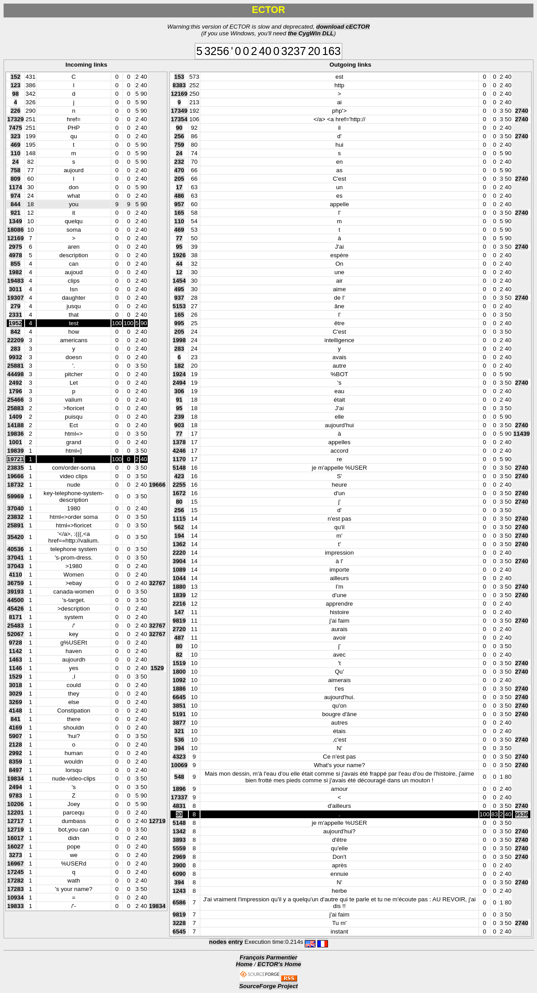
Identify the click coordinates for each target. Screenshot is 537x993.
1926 (179, 255)
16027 (15, 846)
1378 (179, 442)
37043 (15, 566)
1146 (15, 668)
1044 (179, 578)
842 (15, 331)
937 (179, 297)
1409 (15, 416)
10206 (15, 804)
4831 (179, 805)
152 (15, 76)
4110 (15, 574)
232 (179, 161)
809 (15, 178)
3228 (179, 923)
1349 (15, 221)
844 (15, 204)
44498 (15, 374)
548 (179, 776)
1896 (179, 788)
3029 (15, 693)
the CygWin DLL (311, 33)
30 (179, 814)
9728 (15, 642)
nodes (217, 941)
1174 (15, 187)
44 (179, 263)
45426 (15, 608)
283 (15, 348)
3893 (179, 839)
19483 (15, 280)
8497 (15, 770)
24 (15, 161)
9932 (15, 357)
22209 (15, 340)
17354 (179, 119)
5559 (179, 848)
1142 (15, 651)
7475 (15, 127)
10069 (179, 765)
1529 (157, 668)
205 (179, 178)
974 (15, 195)
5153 (179, 306)
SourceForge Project (268, 986)
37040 (15, 508)
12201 (15, 812)
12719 (157, 821)
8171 (15, 617)
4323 (179, 756)
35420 (15, 537)
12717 (15, 821)
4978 (15, 255)
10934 (15, 897)
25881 (15, 365)
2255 (179, 484)
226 (15, 110)
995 (179, 323)
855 (15, 263)
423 (179, 476)
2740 (521, 110)
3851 (179, 705)
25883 (15, 408)
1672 (179, 493)
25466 (15, 399)
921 (15, 212)
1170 (179, 459)
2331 (15, 314)
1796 (15, 391)
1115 (179, 518)
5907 (15, 736)
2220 (179, 552)
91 (179, 399)
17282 (15, 880)
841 (15, 719)
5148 (179, 467)
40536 (15, 549)
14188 (15, 425)
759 (179, 144)
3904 (179, 561)
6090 (179, 873)
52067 (15, 634)
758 (15, 170)
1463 (15, 659)
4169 (15, 727)
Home (244, 964)
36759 (15, 583)
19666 (15, 476)
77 (179, 238)
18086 (15, 229)
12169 (15, 238)
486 (179, 195)
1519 (179, 663)
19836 (15, 433)
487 (179, 637)
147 (179, 612)
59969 (15, 496)
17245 (15, 872)
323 (15, 136)
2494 (15, 787)
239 (179, 416)
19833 (15, 906)
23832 (15, 516)
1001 (15, 442)
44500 (15, 600)
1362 (179, 544)
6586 (179, 902)
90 (179, 127)
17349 (179, 110)
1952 (15, 323)
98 (15, 93)
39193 (15, 591)
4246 (179, 450)
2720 (179, 629)
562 (179, 527)
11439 (521, 433)
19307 (15, 297)
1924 (179, 374)
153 (179, 76)
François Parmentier (269, 957)
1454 (179, 280)
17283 (15, 889)
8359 (15, 761)
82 (179, 654)
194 (179, 535)
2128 (15, 744)
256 (179, 136)
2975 (15, 246)
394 (179, 748)
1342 (179, 831)
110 (15, 153)
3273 (15, 855)
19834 (15, 778)
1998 (179, 340)
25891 (15, 525)
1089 (179, 569)
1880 (179, 586)
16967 (15, 863)
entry (235, 941)
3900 (179, 865)
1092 (179, 680)
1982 (15, 272)
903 (179, 425)
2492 (15, 382)
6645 (179, 697)
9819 (179, 620)
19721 (15, 459)
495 (179, 289)
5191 (179, 714)
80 (179, 501)
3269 (15, 702)
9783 (15, 795)
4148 (15, 710)
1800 (179, 671)
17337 (179, 797)
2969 (179, 856)
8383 (179, 85)
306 (179, 391)
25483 (15, 625)
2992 (15, 753)
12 (179, 272)
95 (179, 246)
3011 (15, 289)
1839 (179, 595)
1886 (179, 688)
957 (179, 204)
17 (179, 187)
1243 (179, 890)
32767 (157, 583)
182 (179, 365)
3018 (15, 685)
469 (15, 144)
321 (179, 731)
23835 (15, 467)
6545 (179, 931)
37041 (15, 557)
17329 (15, 119)
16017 (15, 838)
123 (15, 85)
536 (179, 739)
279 (15, 306)
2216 (179, 603)
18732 (15, 484)
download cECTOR (343, 26)
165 (179, 212)
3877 (179, 722)
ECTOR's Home (279, 964)
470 (179, 170)
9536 (521, 814)
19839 (15, 450)
